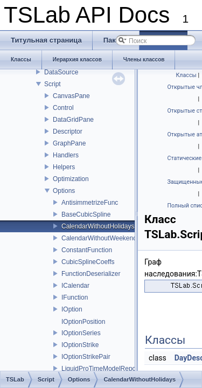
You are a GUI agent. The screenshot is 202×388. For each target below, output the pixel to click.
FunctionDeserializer (90, 274)
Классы (186, 75)
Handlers (66, 155)
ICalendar (75, 285)
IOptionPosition (83, 321)
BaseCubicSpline (85, 214)
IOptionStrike (80, 345)
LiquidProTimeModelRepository (106, 368)
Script (52, 84)
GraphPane (69, 143)
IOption (71, 309)
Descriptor (67, 131)
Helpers (64, 167)
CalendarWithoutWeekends (100, 238)
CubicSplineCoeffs (88, 262)
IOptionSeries (81, 333)
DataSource (61, 72)
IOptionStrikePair (85, 357)
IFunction (74, 297)
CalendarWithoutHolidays (97, 226)
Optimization (71, 179)
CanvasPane (71, 96)
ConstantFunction (86, 250)
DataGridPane (73, 119)
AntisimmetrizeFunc (89, 202)
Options (64, 191)
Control (63, 108)
